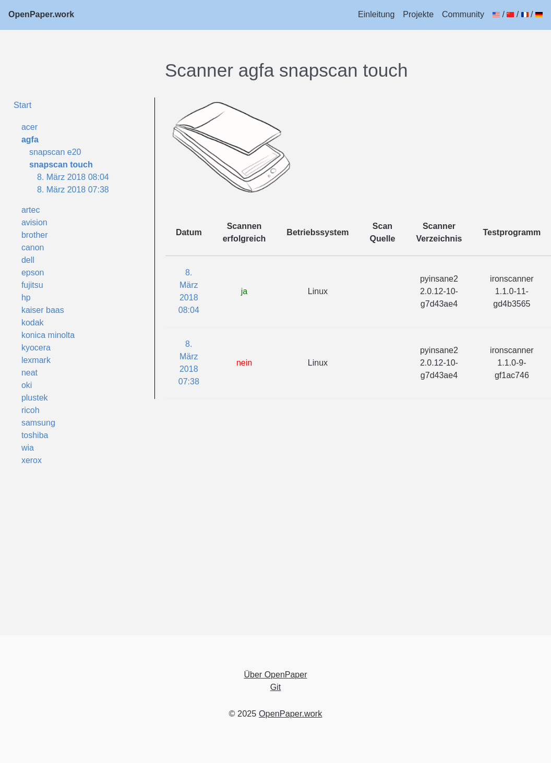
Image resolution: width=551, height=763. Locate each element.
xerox (31, 460)
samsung (38, 422)
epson (32, 272)
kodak (32, 322)
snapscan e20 (55, 152)
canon (32, 247)
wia (27, 447)
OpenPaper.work (41, 14)
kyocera (36, 347)
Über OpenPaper (275, 674)
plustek (34, 397)
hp (26, 297)
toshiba (35, 435)
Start (22, 105)
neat (29, 372)
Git (275, 687)
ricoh (30, 410)
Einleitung (376, 14)
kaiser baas (42, 310)
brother (34, 235)
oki (26, 385)
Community (463, 14)
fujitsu (32, 285)
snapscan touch (61, 164)
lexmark (36, 360)
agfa (30, 139)
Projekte (418, 14)
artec (30, 209)
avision (34, 222)
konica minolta (48, 335)
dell (27, 260)
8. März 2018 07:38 (73, 189)
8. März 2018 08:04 (73, 177)
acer (29, 127)
